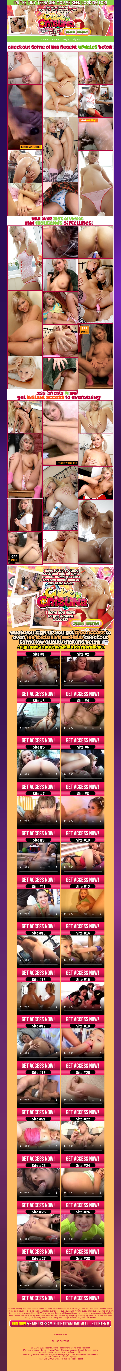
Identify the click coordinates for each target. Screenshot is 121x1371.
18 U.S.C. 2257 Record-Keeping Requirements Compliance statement (60, 1348)
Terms (43, 1350)
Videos (44, 39)
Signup (76, 39)
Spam (95, 1350)
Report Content (84, 1350)
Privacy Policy (54, 1350)
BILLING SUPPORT (60, 1341)
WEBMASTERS (60, 1334)
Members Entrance (31, 1350)
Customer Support (69, 1350)
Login (66, 39)
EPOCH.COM (53, 1359)
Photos (55, 39)
